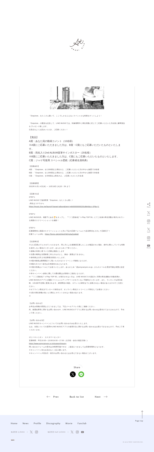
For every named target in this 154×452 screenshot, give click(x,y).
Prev (53, 396)
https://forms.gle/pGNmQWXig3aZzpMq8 (62, 234)
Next (101, 396)
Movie (69, 423)
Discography (53, 423)
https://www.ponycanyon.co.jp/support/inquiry (47, 344)
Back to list (77, 396)
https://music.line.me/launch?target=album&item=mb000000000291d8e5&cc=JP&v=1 (64, 207)
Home (14, 423)
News (26, 423)
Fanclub (82, 423)
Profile (37, 423)
